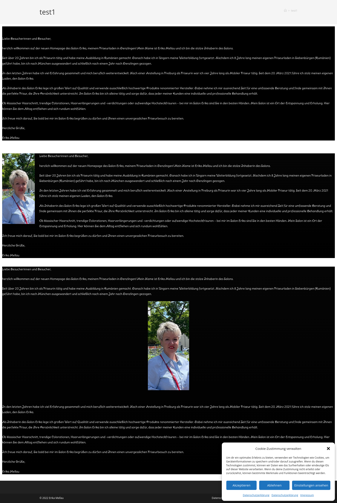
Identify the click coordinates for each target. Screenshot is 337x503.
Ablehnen (274, 485)
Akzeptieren (241, 485)
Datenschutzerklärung (256, 495)
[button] (328, 448)
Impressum (307, 495)
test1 (294, 10)
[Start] (285, 10)
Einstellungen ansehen (311, 485)
